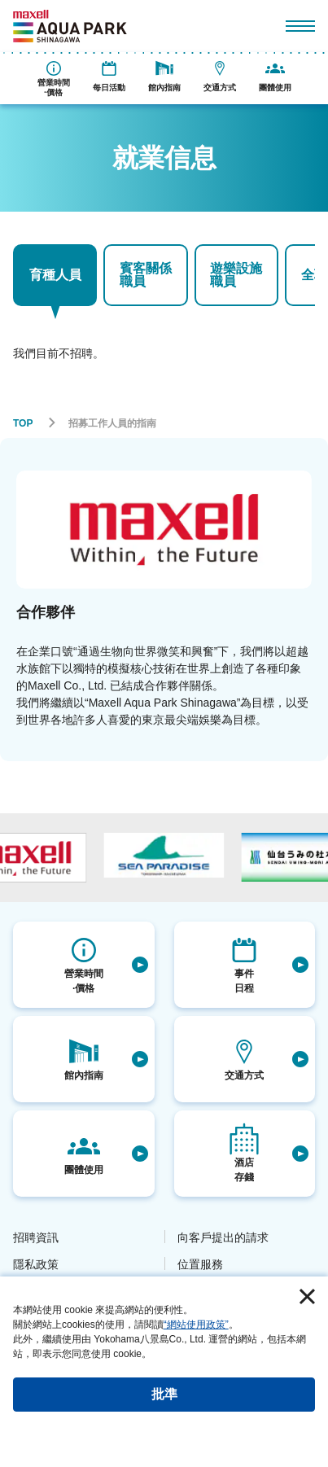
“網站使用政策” (196, 1324)
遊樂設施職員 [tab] (236, 274)
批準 (164, 1394)
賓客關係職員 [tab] (146, 274)
